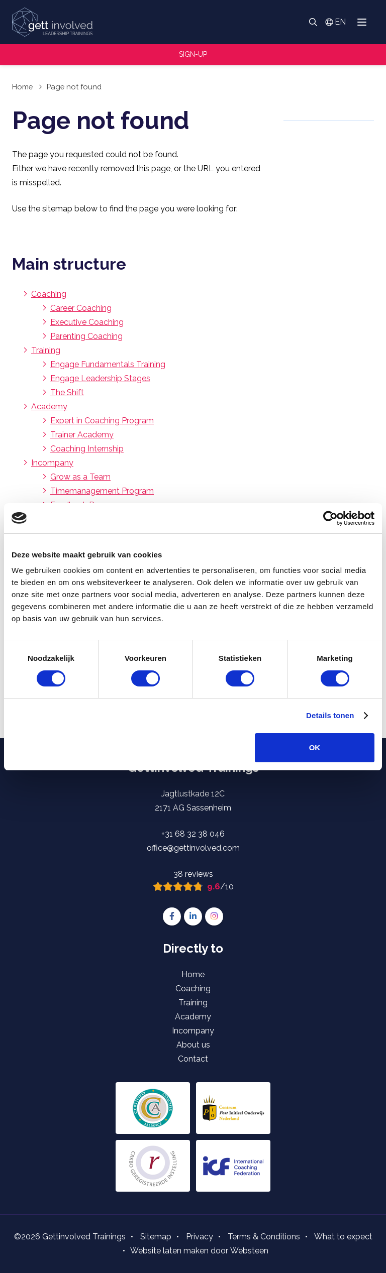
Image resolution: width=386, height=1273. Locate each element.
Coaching (48, 294)
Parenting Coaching (86, 336)
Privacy (199, 1236)
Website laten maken (169, 1250)
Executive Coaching (87, 322)
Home (22, 86)
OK (315, 747)
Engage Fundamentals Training (107, 364)
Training (45, 350)
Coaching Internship (87, 448)
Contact (193, 1059)
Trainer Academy (82, 434)
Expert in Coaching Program (102, 420)
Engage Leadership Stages (100, 378)
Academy (49, 406)
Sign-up (193, 54)
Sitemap (155, 1236)
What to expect (343, 1236)
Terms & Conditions (264, 1236)
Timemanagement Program (102, 491)
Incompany (52, 463)
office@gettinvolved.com (193, 848)
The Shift (67, 392)
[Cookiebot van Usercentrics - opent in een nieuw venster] (330, 518)
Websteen (249, 1250)
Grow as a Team (80, 477)
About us (193, 1045)
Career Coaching (81, 308)
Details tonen (330, 715)
